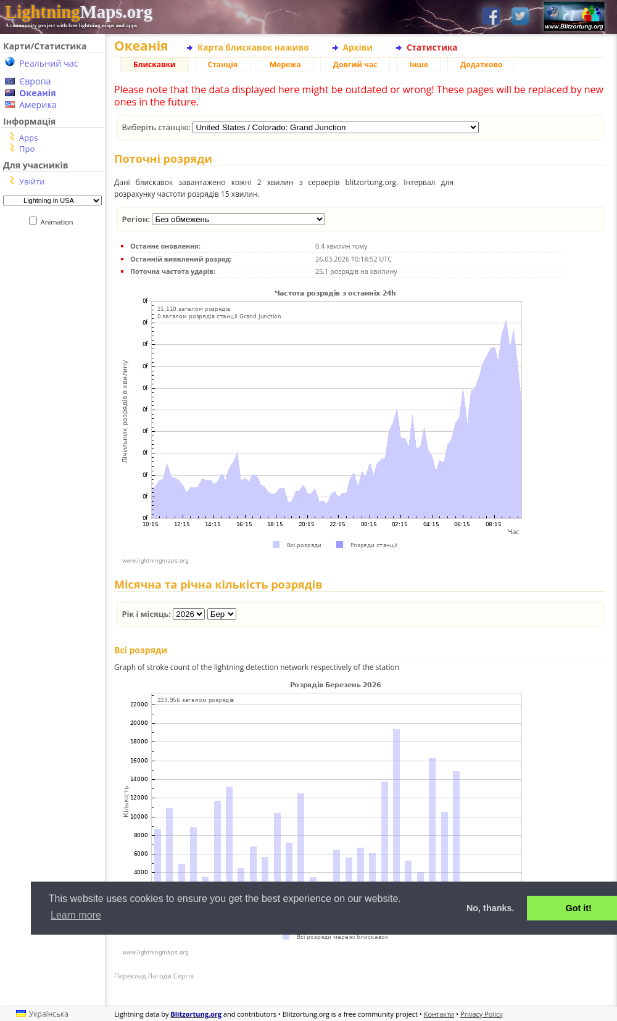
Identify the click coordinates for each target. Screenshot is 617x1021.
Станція (223, 64)
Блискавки (154, 64)
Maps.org (78, 12)
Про (27, 148)
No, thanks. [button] (490, 908)
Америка (38, 104)
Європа (35, 81)
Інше (418, 64)
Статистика (432, 47)
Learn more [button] (76, 915)
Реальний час (48, 63)
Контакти (439, 1014)
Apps (28, 137)
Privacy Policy (481, 1014)
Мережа (285, 64)
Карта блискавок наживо (253, 47)
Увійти (31, 181)
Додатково (481, 64)
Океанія (37, 93)
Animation (59, 221)
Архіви (358, 47)
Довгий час (355, 64)
